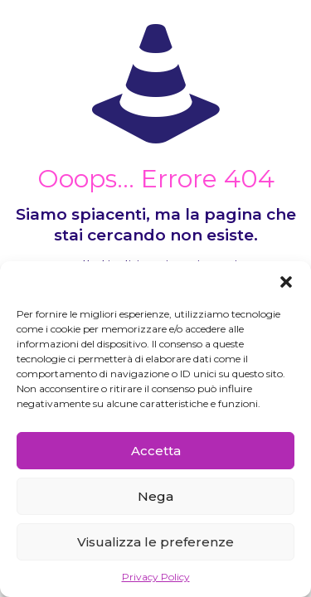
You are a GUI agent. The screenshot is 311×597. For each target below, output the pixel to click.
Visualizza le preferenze (155, 542)
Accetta (156, 451)
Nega (155, 496)
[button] (286, 282)
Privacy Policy (156, 576)
